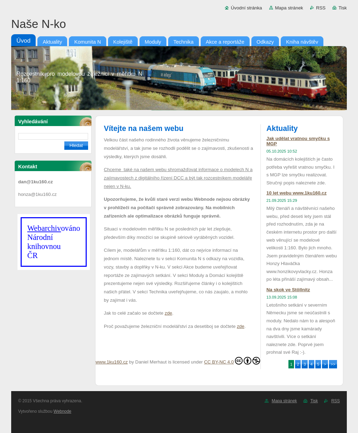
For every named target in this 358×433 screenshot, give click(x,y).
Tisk (342, 7)
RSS (320, 7)
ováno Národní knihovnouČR (53, 242)
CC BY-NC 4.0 (232, 361)
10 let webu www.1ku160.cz (296, 193)
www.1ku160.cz (111, 362)
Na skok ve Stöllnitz (288, 289)
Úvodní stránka (246, 7)
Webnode (62, 411)
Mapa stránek (289, 7)
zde (168, 313)
